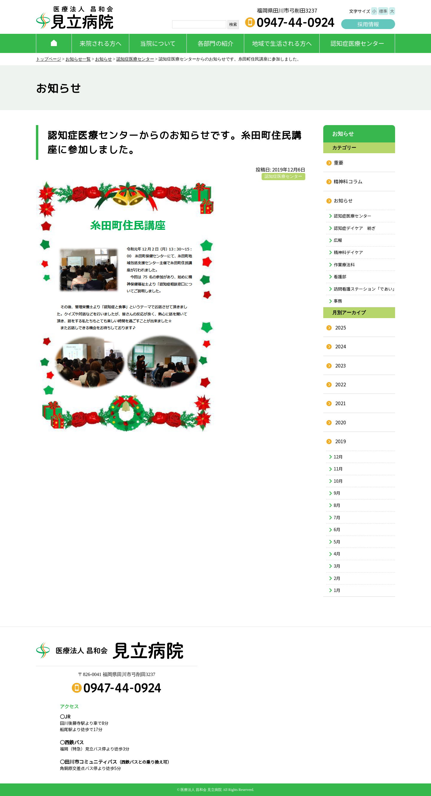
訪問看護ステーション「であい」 (364, 289)
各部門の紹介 (215, 43)
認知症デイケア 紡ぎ (355, 228)
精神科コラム (348, 181)
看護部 (340, 276)
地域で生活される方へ (282, 43)
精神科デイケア (348, 252)
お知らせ (103, 59)
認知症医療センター (357, 43)
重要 (338, 162)
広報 (338, 240)
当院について (158, 43)
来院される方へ (101, 43)
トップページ (48, 59)
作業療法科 (344, 265)
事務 (338, 301)
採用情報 (368, 24)
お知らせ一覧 (78, 59)
